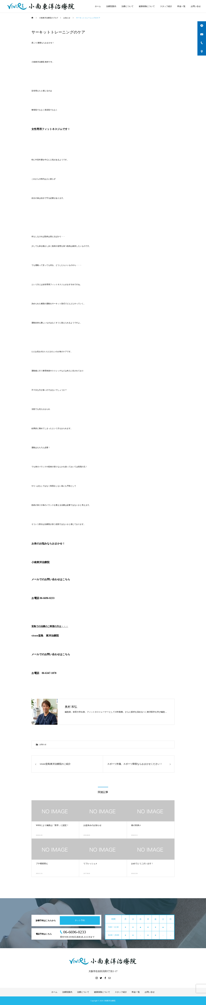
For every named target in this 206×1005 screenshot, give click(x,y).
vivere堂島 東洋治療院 (45, 635)
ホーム (98, 6)
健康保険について (147, 6)
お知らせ (42, 744)
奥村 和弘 (71, 706)
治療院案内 (111, 6)
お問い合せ (196, 6)
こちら (66, 654)
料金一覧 (181, 6)
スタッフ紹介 (166, 6)
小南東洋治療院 (40, 562)
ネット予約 (80, 920)
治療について (127, 6)
